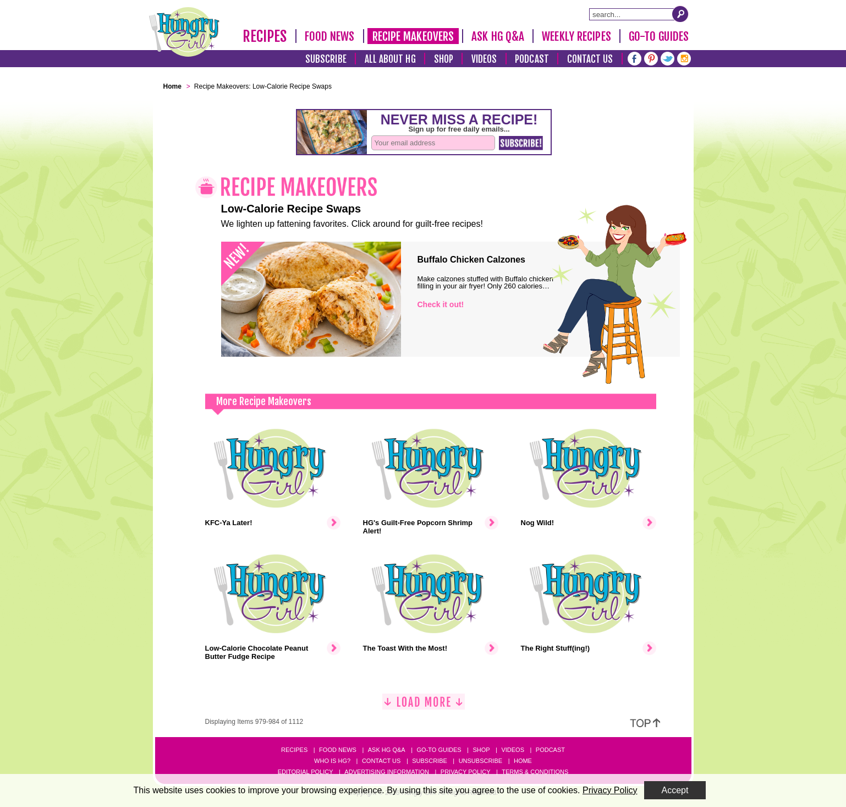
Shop (443, 59)
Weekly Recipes (576, 36)
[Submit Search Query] (680, 14)
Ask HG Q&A (497, 36)
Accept (675, 790)
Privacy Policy (466, 771)
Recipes (265, 36)
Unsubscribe (480, 760)
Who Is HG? (332, 760)
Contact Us (590, 59)
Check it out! (440, 304)
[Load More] (423, 706)
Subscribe (326, 59)
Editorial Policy (305, 771)
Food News (330, 36)
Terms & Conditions (535, 771)
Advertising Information (386, 771)
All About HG (390, 59)
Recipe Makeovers (413, 36)
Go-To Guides (659, 36)
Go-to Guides (438, 749)
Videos (484, 59)
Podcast (532, 59)
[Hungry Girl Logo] (184, 32)
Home (523, 760)
